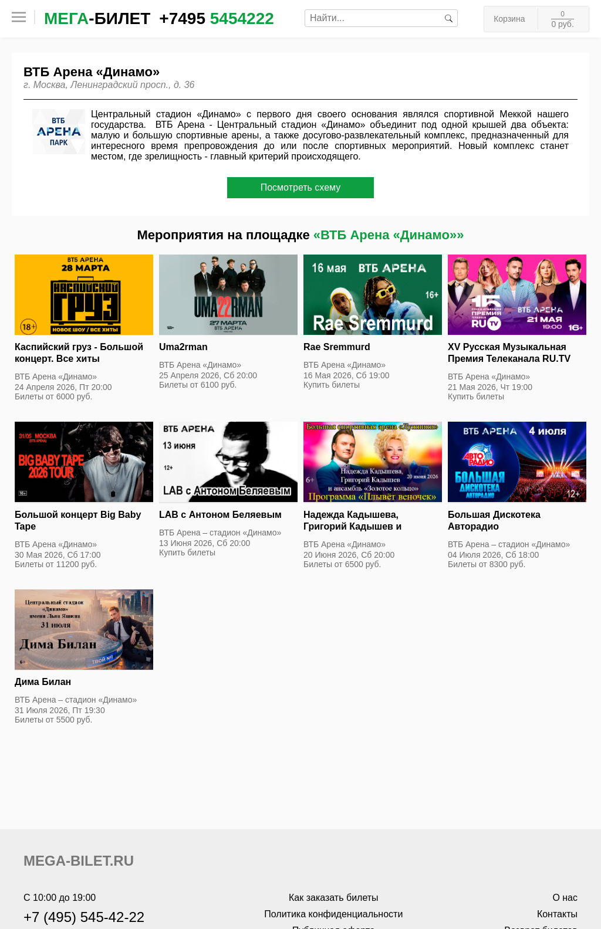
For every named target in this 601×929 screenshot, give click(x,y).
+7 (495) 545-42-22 (83, 917)
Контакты (557, 914)
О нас (565, 898)
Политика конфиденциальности (333, 914)
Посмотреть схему (301, 187)
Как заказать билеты (334, 898)
